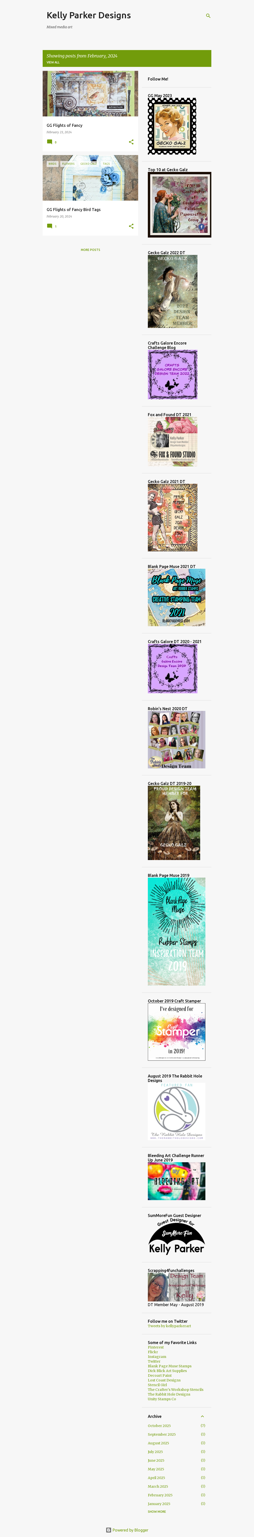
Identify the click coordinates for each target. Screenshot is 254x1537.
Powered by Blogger (127, 1530)
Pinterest (156, 1347)
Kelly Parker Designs (89, 15)
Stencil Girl (157, 1385)
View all (53, 62)
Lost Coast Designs (164, 1380)
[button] (131, 142)
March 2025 (158, 1486)
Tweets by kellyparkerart (169, 1326)
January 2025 (159, 1504)
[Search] (208, 16)
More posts (90, 249)
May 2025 (156, 1469)
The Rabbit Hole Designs (169, 1394)
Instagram (157, 1356)
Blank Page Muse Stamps (169, 1366)
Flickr (153, 1352)
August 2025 (158, 1443)
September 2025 (162, 1434)
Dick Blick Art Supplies (167, 1371)
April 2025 (156, 1478)
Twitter (154, 1361)
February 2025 (160, 1495)
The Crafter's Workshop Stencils (175, 1389)
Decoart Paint (160, 1375)
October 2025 (159, 1426)
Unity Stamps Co (162, 1399)
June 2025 (156, 1460)
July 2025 (155, 1452)
